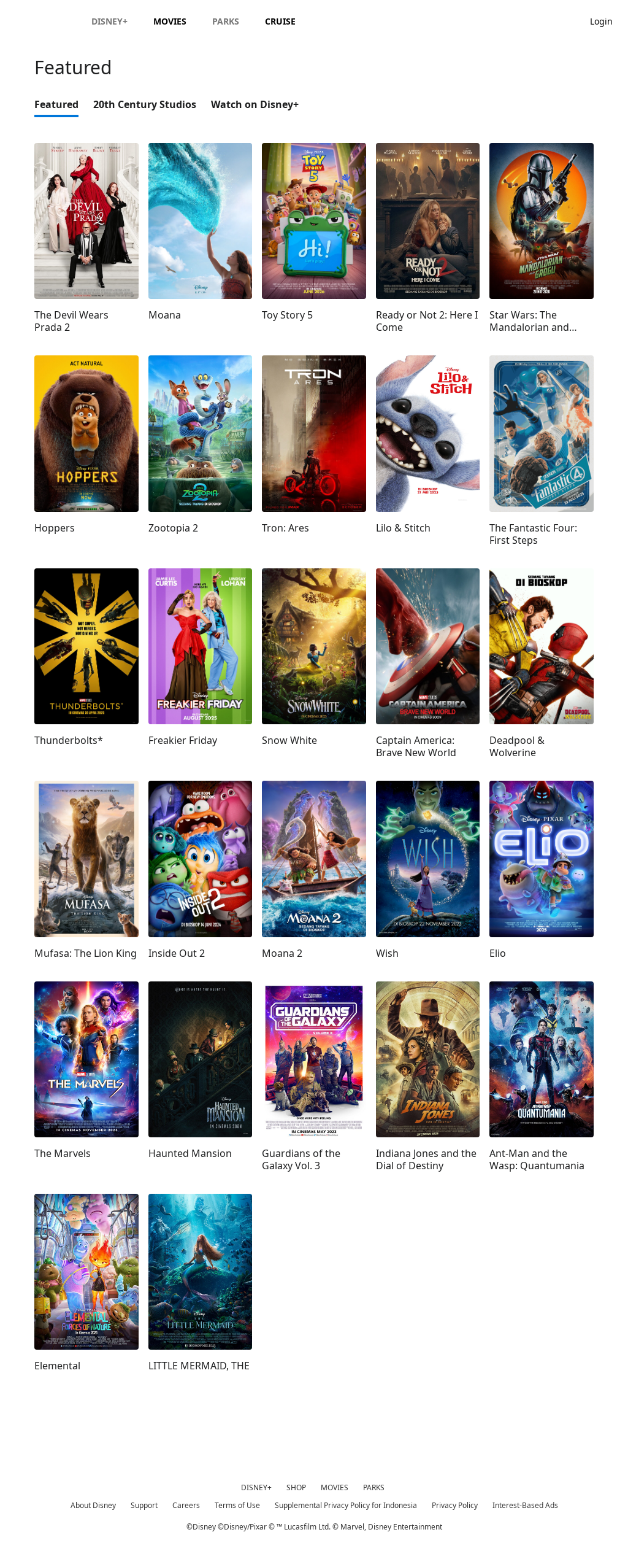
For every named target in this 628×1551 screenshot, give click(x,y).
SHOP (296, 1487)
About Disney (93, 1505)
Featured (56, 104)
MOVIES (334, 1487)
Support (144, 1505)
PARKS (374, 1487)
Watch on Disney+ (255, 104)
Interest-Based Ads (525, 1505)
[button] (607, 20)
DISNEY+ (256, 1487)
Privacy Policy (455, 1505)
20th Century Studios (144, 104)
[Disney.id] (44, 21)
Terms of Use (237, 1505)
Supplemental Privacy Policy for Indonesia (346, 1505)
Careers (186, 1505)
